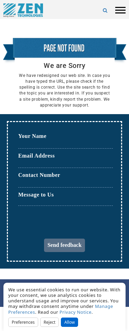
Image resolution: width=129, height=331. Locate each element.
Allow (69, 322)
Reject (49, 322)
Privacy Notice (76, 312)
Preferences (23, 322)
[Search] (105, 10)
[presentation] (70, 225)
